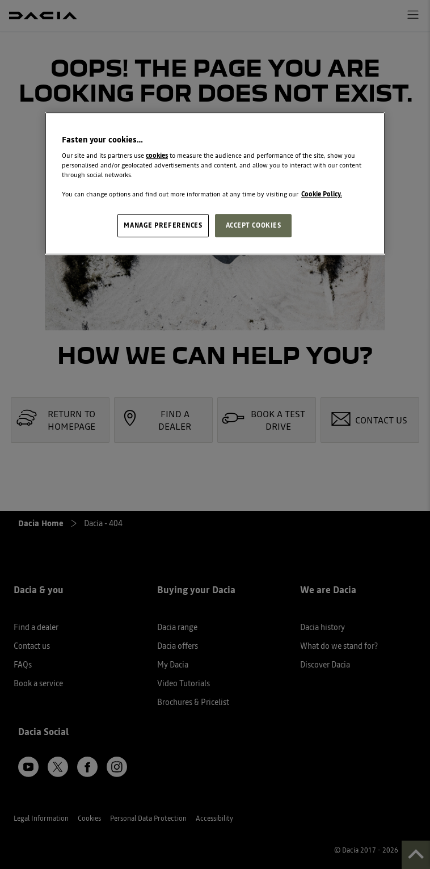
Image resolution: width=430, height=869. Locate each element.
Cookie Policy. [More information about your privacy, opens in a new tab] (321, 194)
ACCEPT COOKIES (253, 225)
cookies (157, 155)
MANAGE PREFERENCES (163, 225)
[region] (215, 183)
